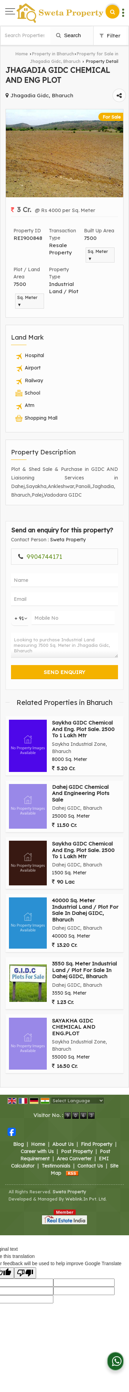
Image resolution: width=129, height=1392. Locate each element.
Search (68, 35)
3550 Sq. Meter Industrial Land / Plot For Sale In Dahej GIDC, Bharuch (84, 970)
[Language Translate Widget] (77, 1100)
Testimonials (56, 1166)
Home (21, 53)
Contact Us (90, 1166)
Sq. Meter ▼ (98, 254)
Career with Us (37, 1151)
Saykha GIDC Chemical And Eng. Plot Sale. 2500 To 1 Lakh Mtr (83, 729)
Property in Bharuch (53, 53)
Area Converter (74, 1159)
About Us (63, 1144)
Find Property (96, 1144)
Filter (109, 35)
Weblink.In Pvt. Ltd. (86, 1199)
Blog (18, 1144)
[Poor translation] (25, 1273)
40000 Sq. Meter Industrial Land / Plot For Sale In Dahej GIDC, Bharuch (85, 910)
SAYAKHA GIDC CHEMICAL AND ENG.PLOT (73, 1027)
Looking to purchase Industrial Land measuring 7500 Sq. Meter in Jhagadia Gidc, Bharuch (64, 645)
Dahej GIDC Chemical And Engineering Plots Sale (80, 793)
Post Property (77, 1151)
